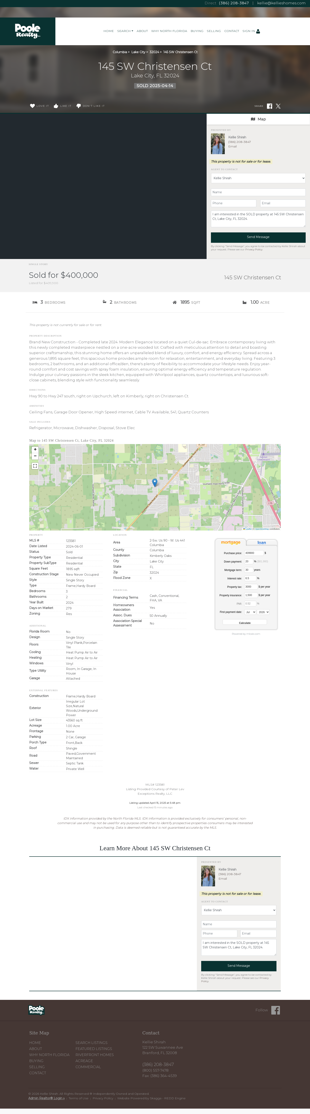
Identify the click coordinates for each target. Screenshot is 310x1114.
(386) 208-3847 (234, 3)
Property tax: (234, 586)
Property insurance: (231, 595)
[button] (154, 482)
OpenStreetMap (262, 529)
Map (258, 119)
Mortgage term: (233, 570)
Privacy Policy (253, 249)
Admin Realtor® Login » (46, 1098)
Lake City (138, 52)
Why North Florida (169, 31)
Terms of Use (78, 1098)
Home (108, 31)
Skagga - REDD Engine (168, 1098)
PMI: (239, 603)
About (142, 31)
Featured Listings (93, 1049)
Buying (197, 31)
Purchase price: (233, 553)
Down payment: (233, 561)
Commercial (88, 1067)
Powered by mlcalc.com (246, 633)
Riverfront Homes (94, 1055)
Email (232, 146)
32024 (154, 52)
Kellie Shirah (237, 137)
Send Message (258, 237)
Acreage (84, 1061)
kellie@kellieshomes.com (281, 3)
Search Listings (91, 1043)
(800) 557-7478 (155, 1070)
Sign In (251, 31)
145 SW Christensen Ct (180, 52)
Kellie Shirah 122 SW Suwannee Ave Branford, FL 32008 (162, 1047)
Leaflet (247, 529)
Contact (231, 31)
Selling (214, 31)
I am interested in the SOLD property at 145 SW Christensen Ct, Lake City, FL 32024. (258, 219)
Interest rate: (234, 578)
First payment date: (231, 612)
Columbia (120, 52)
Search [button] (124, 31)
